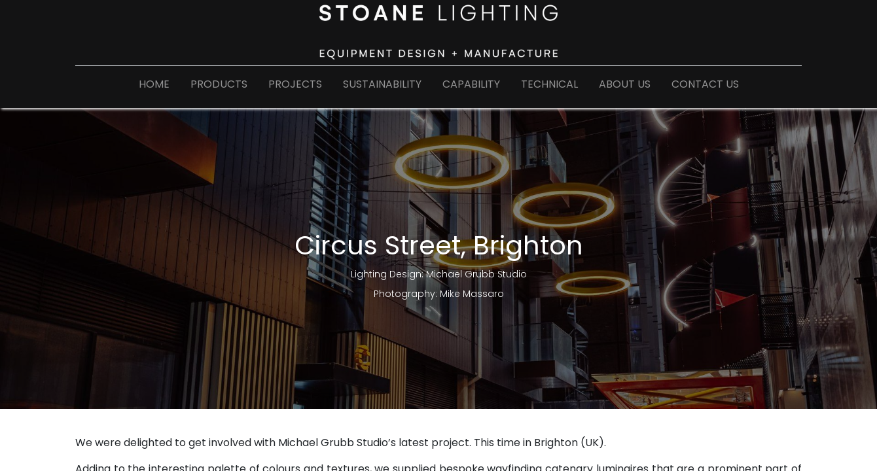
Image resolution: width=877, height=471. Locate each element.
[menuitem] (154, 87)
